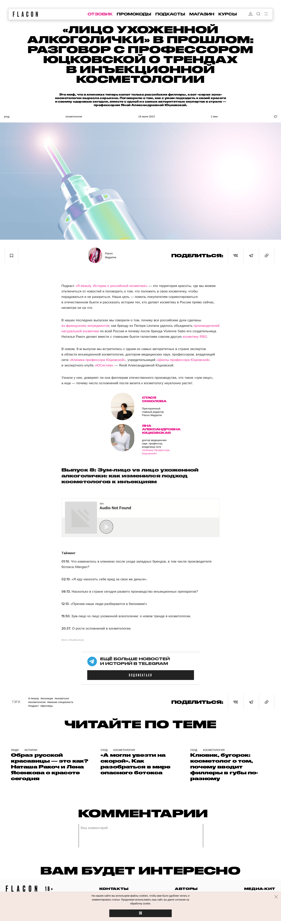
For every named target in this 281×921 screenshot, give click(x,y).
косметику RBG (195, 337)
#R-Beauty (33, 698)
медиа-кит (259, 889)
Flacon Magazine (110, 255)
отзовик (100, 14)
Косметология (74, 116)
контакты (114, 889)
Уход (6, 116)
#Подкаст (33, 705)
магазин (201, 14)
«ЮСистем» (104, 365)
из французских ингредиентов (85, 326)
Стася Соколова (154, 399)
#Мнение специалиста (60, 702)
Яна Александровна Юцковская (156, 429)
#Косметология (36, 702)
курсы (227, 14)
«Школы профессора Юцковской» (183, 360)
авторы (186, 889)
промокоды (134, 14)
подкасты (170, 14)
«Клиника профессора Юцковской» (97, 360)
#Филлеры (46, 705)
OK (140, 913)
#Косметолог (62, 698)
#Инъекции (46, 698)
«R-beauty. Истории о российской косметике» (112, 286)
